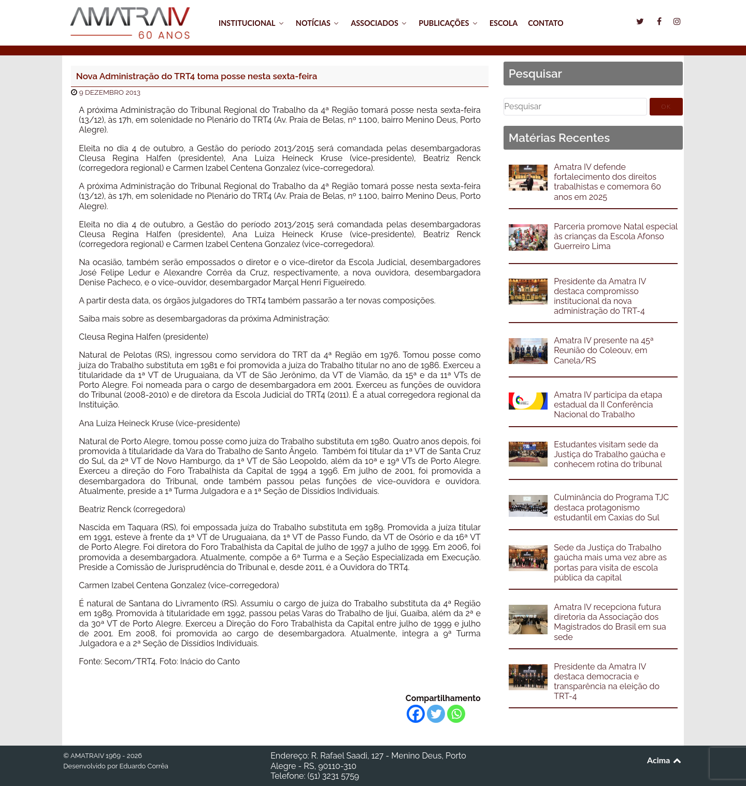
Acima (665, 760)
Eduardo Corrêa (143, 766)
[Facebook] (416, 714)
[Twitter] (436, 714)
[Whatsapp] (456, 714)
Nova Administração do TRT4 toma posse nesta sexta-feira (196, 76)
